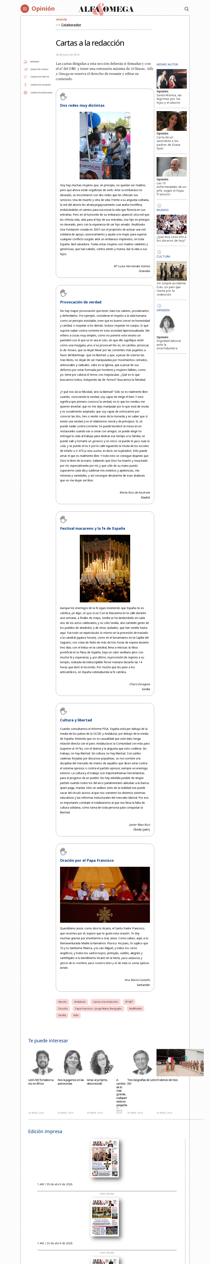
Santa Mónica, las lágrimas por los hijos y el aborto (169, 98)
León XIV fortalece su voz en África (41, 1081)
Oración (63, 1008)
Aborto (62, 1001)
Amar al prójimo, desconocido (97, 1081)
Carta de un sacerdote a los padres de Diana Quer (168, 142)
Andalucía (80, 1001)
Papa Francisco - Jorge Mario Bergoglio (98, 1008)
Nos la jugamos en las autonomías (71, 1081)
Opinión (43, 8)
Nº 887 (129, 1001)
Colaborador (71, 25)
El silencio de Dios (167, 1080)
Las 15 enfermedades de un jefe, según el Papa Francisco (171, 188)
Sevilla (62, 1015)
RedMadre (135, 1008)
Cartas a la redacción (105, 1001)
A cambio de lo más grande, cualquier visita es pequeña (121, 1092)
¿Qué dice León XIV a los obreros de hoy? (171, 239)
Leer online (107, 1194)
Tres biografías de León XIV (141, 1081)
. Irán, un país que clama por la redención (171, 288)
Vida (75, 1015)
